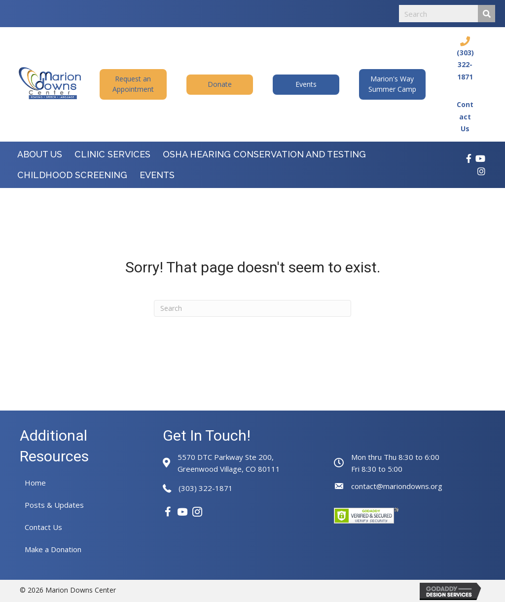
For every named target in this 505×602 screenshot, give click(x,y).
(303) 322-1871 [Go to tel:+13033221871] (465, 64)
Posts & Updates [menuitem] (54, 505)
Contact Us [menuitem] (43, 527)
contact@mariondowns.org (396, 486)
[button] (133, 84)
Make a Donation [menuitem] (53, 549)
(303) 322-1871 (206, 488)
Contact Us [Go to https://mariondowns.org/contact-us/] (465, 116)
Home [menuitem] (35, 483)
